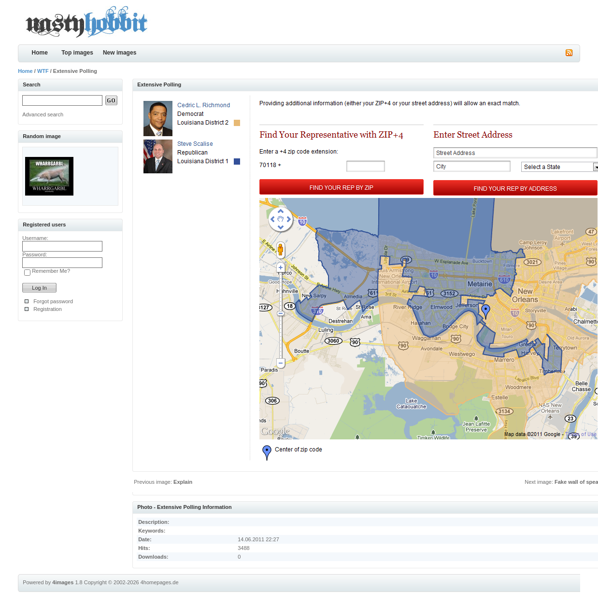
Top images (77, 52)
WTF (43, 71)
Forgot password (53, 301)
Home (39, 52)
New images (119, 52)
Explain (182, 482)
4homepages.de (160, 582)
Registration (47, 309)
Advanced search (42, 114)
